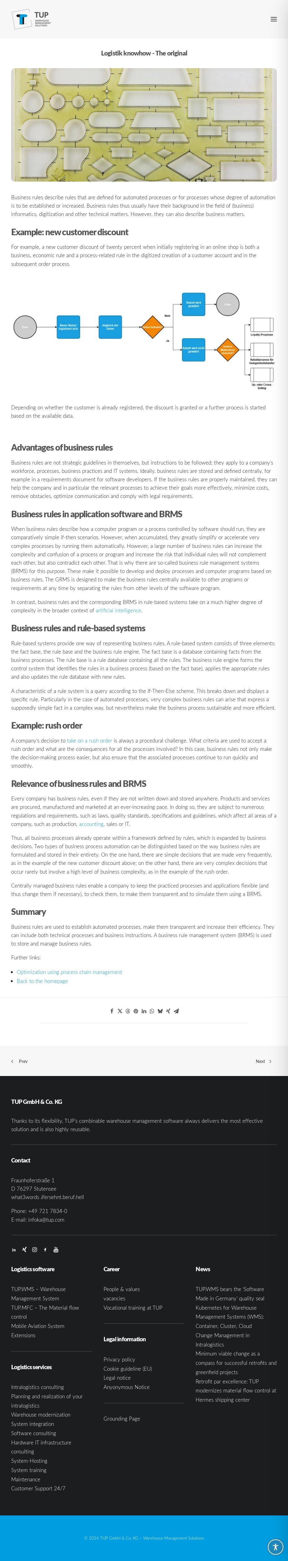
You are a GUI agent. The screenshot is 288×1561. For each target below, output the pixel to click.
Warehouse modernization (40, 1414)
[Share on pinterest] (136, 1011)
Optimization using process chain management (69, 972)
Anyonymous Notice (127, 1387)
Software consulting (33, 1433)
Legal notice (117, 1377)
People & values (122, 1289)
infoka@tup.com (46, 1219)
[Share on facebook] (112, 1011)
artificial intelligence (118, 610)
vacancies (114, 1298)
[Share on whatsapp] (152, 1011)
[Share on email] (176, 1011)
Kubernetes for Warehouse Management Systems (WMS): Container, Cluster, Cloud (230, 1317)
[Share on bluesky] (160, 1011)
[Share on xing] (168, 1011)
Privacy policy (119, 1359)
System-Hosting (29, 1460)
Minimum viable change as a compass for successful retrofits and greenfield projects (236, 1363)
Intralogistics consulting (37, 1387)
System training (29, 1470)
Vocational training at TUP (133, 1307)
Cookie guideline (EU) (128, 1368)
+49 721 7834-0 (47, 1211)
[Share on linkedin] (144, 1011)
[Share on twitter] (120, 1011)
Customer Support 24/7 (38, 1488)
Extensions (23, 1335)
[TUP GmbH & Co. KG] (31, 19)
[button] (273, 19)
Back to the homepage (42, 981)
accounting (91, 823)
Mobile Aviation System (37, 1325)
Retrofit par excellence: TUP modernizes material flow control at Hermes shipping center (236, 1391)
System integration (32, 1423)
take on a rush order (89, 740)
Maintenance (25, 1479)
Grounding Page (122, 1418)
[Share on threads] (128, 1011)
